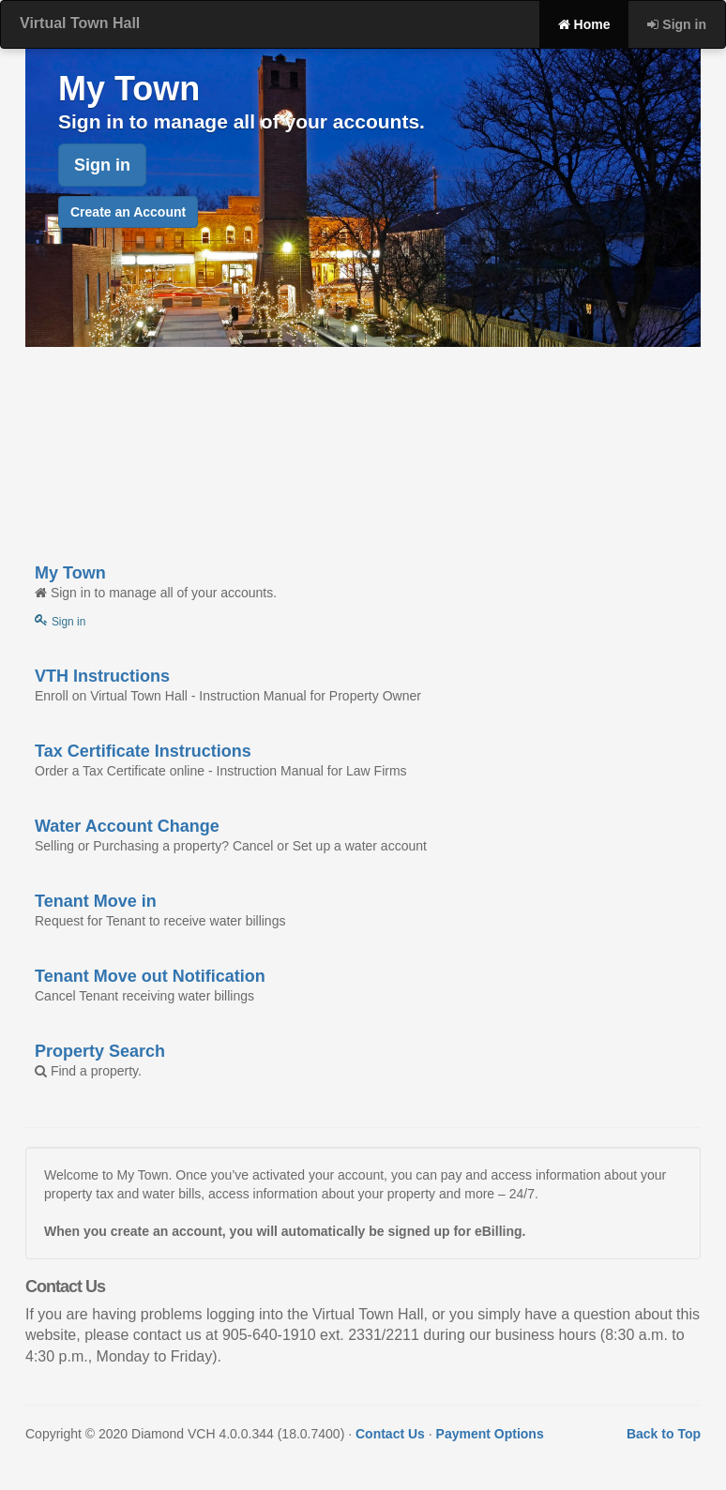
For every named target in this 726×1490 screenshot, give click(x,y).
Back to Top (664, 1433)
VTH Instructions (102, 676)
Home (584, 24)
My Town (70, 573)
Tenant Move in (96, 901)
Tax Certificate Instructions (143, 751)
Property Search (100, 1051)
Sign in (676, 24)
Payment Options (490, 1433)
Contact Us (390, 1433)
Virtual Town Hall (80, 23)
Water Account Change (127, 826)
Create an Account (128, 211)
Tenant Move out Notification (150, 976)
